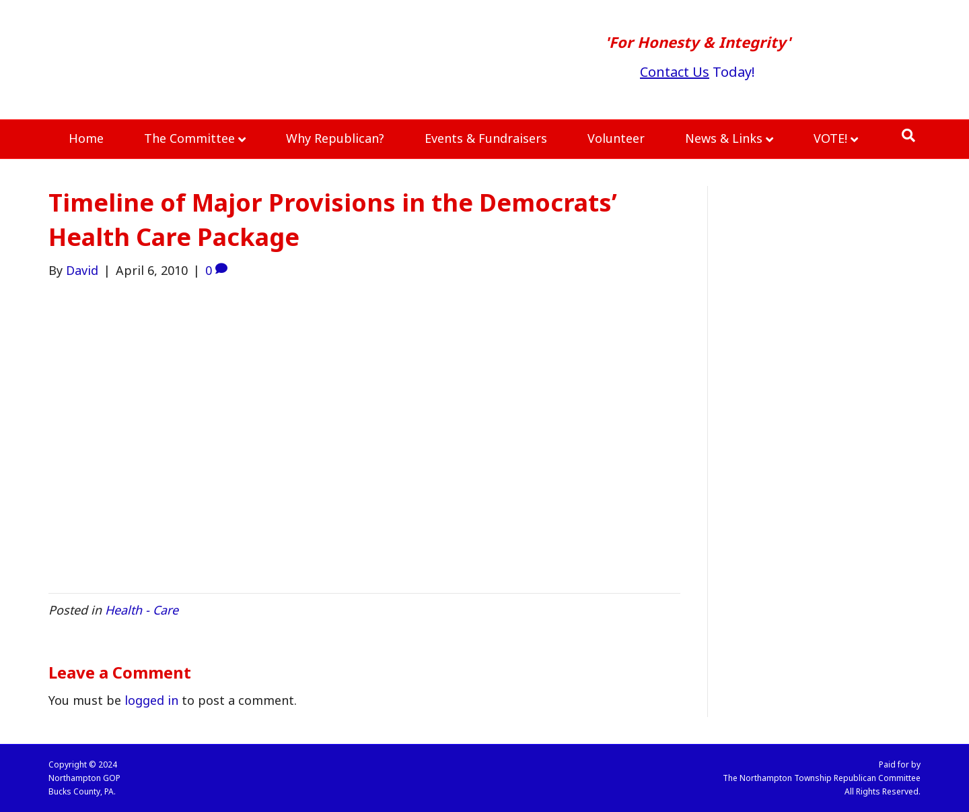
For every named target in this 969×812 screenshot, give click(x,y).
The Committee (189, 138)
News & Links (723, 138)
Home (86, 138)
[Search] (908, 135)
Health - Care (141, 610)
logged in (151, 700)
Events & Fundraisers (486, 138)
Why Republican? (335, 138)
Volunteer (616, 138)
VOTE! (830, 138)
